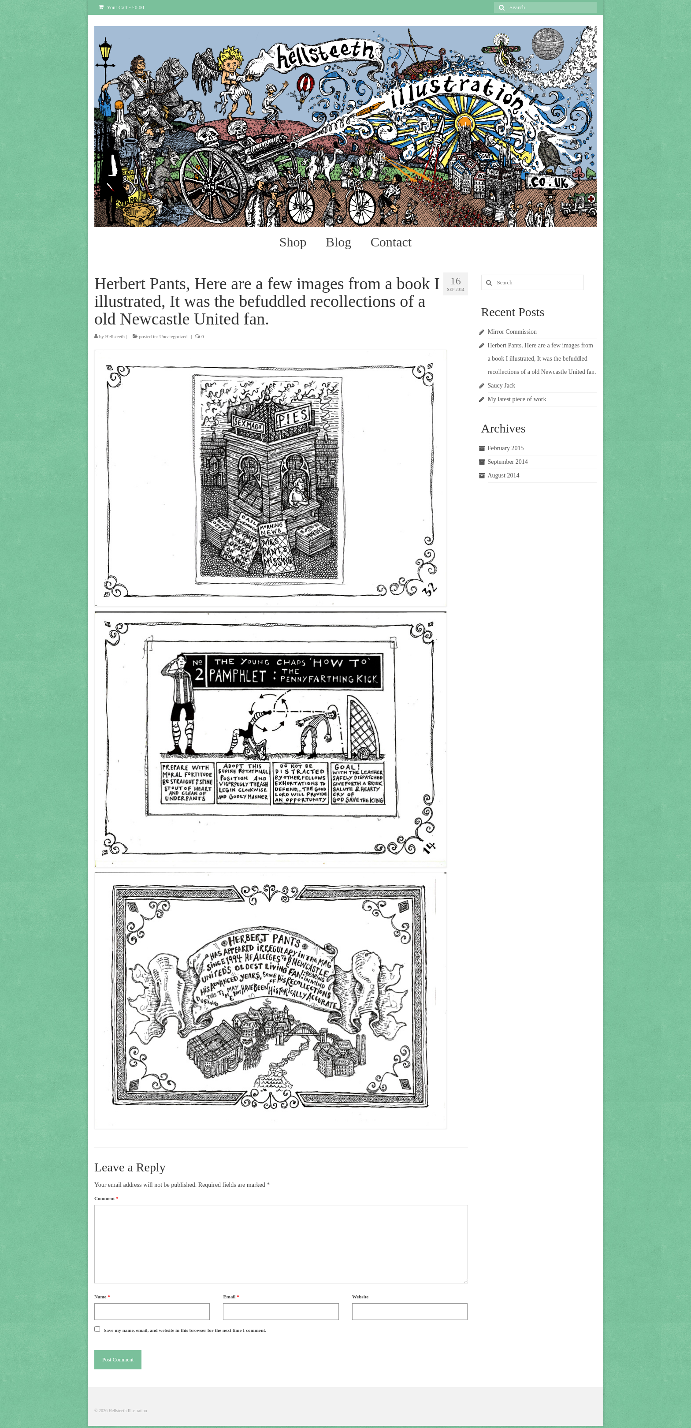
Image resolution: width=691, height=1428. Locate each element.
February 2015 (506, 448)
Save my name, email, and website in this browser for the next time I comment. (185, 1330)
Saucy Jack (502, 385)
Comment (106, 1198)
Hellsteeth (115, 336)
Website (360, 1296)
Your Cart (121, 7)
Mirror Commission (512, 331)
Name (102, 1296)
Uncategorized (173, 336)
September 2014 (508, 462)
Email (231, 1296)
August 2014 (504, 475)
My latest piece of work (517, 399)
